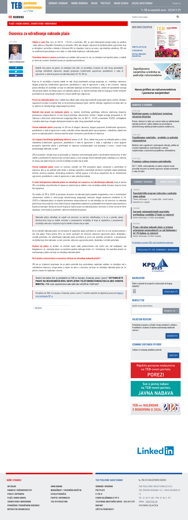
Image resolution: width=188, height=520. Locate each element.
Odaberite (172, 336)
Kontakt (99, 505)
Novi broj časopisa (142, 27)
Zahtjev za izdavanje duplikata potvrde (147, 349)
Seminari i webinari (58, 3)
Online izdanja (121, 3)
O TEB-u (98, 493)
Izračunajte (171, 292)
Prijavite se (176, 3)
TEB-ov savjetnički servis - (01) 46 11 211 (161, 10)
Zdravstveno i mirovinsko (19, 501)
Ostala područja (58, 493)
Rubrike (18, 17)
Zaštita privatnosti (104, 509)
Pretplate (105, 3)
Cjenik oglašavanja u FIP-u (107, 497)
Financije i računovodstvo (19, 490)
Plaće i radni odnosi (16, 497)
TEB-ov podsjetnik (59, 501)
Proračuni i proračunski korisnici (23, 505)
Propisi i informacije (60, 497)
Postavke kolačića (148, 505)
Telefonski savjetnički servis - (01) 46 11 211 (115, 501)
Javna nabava (56, 486)
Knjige (94, 3)
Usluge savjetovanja (142, 3)
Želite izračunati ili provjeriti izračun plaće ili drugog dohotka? (152, 285)
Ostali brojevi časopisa (139, 55)
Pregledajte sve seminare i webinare (157, 250)
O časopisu (137, 51)
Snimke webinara (79, 3)
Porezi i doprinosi (15, 493)
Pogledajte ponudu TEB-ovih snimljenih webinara (152, 242)
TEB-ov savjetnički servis (152, 480)
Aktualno (11, 486)
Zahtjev (173, 355)
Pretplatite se (139, 47)
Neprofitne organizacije (18, 509)
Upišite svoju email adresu (142, 306)
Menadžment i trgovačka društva (66, 490)
